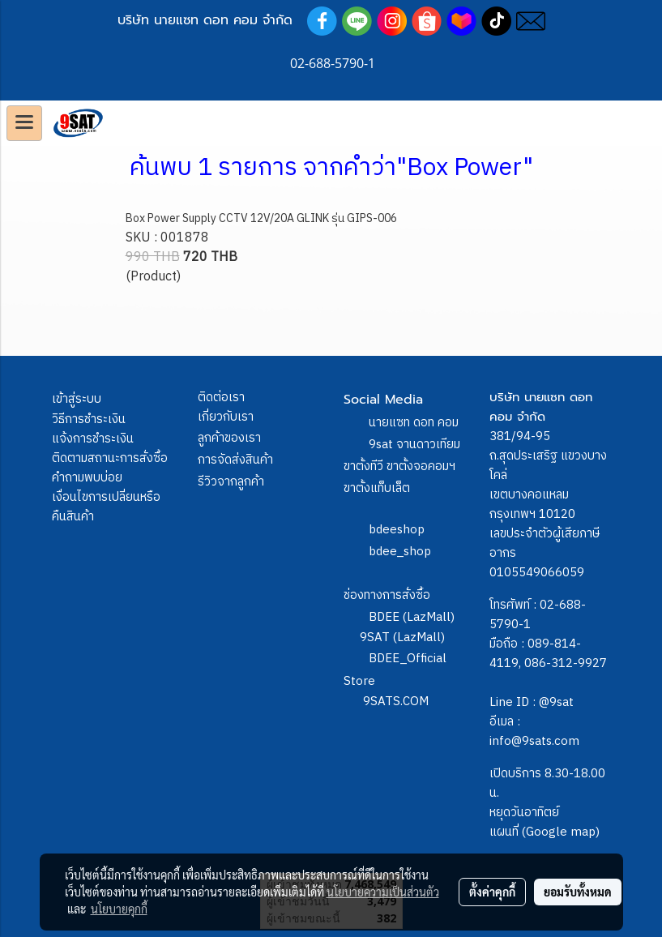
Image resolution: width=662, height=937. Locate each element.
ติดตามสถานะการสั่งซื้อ (110, 458)
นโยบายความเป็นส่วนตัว (383, 891)
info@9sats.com (534, 741)
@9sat (556, 702)
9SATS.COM (396, 701)
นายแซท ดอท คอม (414, 423)
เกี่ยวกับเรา (226, 417)
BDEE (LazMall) (412, 617)
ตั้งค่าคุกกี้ (492, 891)
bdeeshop (397, 530)
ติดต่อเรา (221, 397)
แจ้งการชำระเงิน (93, 439)
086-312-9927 (565, 663)
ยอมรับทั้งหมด (578, 891)
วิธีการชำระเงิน (89, 419)
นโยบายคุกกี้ (119, 908)
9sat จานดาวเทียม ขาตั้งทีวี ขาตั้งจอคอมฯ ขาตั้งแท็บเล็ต (402, 466)
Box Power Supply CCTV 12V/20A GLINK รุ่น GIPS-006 (261, 218)
